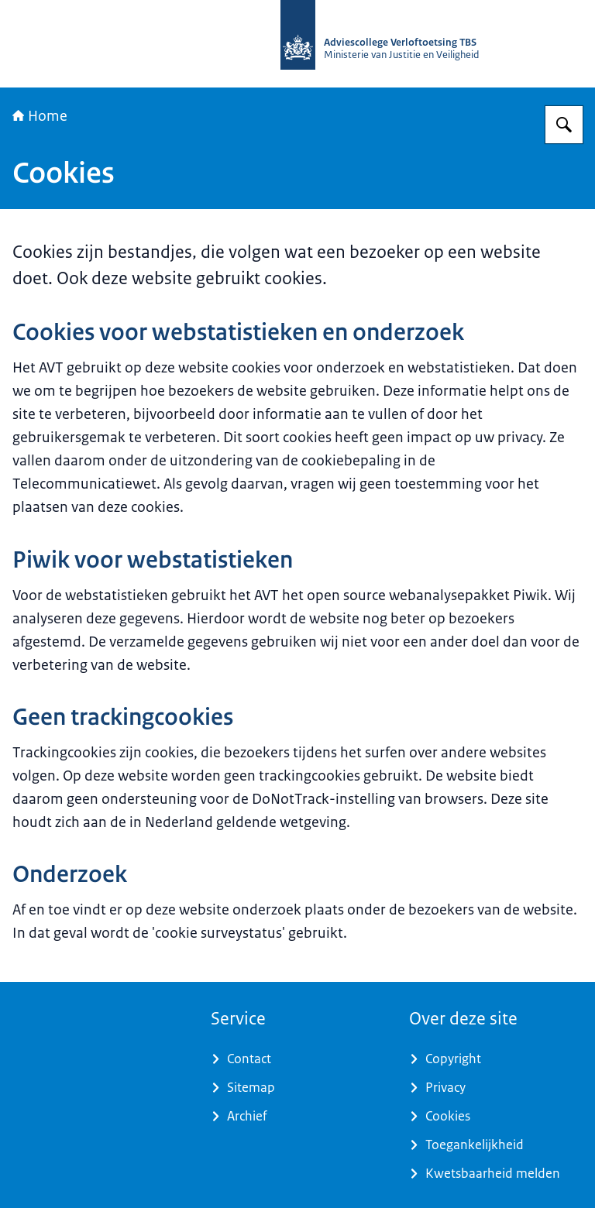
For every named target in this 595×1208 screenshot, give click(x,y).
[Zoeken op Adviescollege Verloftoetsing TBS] (564, 124)
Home (39, 116)
